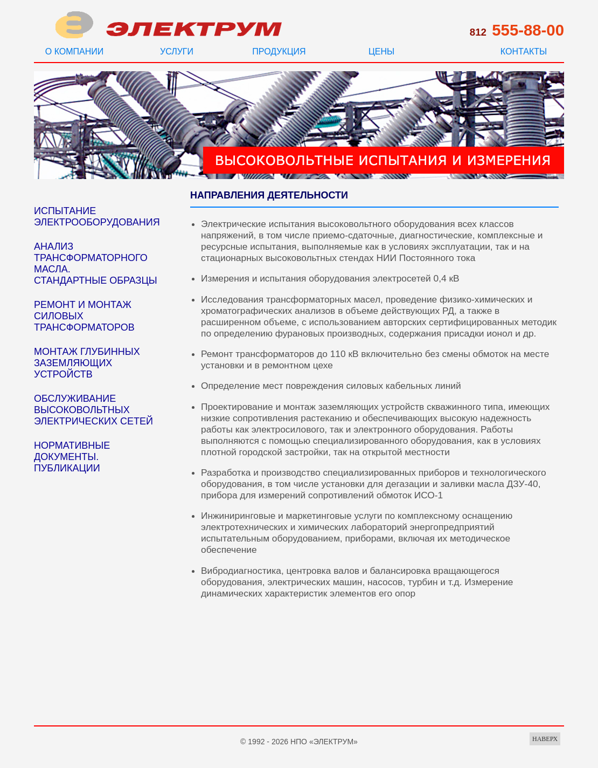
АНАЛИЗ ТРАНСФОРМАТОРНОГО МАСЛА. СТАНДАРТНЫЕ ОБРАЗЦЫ (95, 263)
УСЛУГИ (176, 51)
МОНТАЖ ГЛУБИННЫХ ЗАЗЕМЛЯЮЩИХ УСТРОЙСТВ (87, 363)
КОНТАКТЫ (523, 51)
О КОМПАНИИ (74, 51)
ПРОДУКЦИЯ (278, 51)
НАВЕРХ (545, 739)
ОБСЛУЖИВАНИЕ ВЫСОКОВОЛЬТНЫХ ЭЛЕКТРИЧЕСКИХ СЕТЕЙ (93, 410)
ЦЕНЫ (381, 51)
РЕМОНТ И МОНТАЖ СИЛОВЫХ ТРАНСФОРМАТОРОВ (84, 316)
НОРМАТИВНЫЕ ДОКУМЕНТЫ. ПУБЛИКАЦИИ (72, 457)
